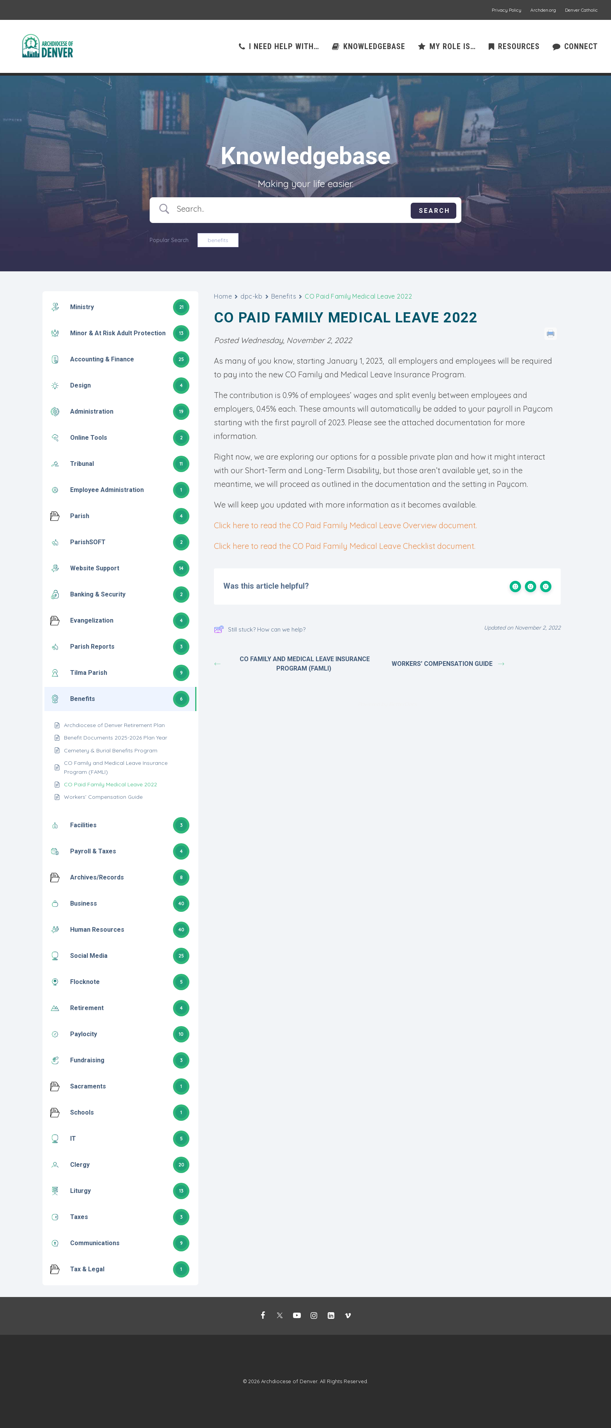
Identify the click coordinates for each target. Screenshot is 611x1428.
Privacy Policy (506, 10)
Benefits (283, 297)
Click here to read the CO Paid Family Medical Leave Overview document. (345, 526)
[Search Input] (291, 209)
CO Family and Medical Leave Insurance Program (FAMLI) (292, 664)
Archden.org (543, 10)
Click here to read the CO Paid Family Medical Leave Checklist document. (344, 546)
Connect (581, 48)
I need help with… (284, 48)
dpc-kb (251, 297)
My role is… (452, 48)
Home (223, 297)
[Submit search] (433, 211)
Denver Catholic (581, 10)
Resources (519, 48)
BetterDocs (403, 704)
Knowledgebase (374, 48)
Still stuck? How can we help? (260, 630)
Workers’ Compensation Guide (448, 664)
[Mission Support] (48, 47)
